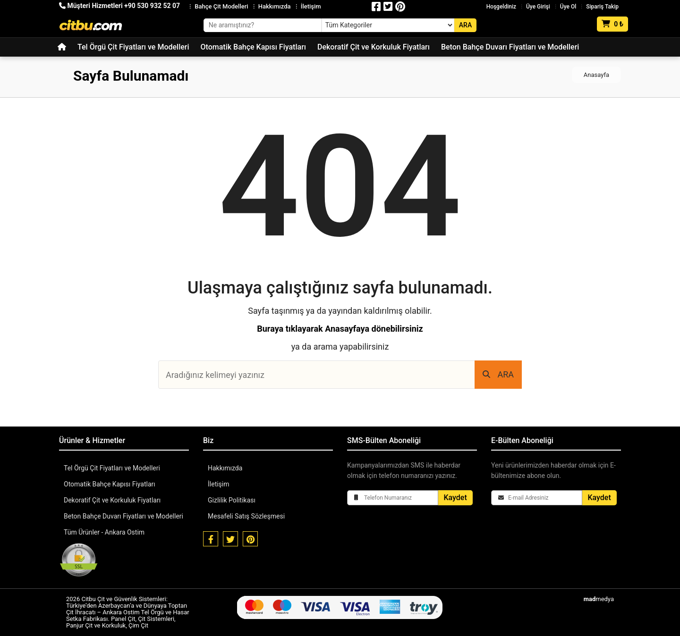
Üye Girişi (538, 6)
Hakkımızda (274, 6)
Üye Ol (568, 6)
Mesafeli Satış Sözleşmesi (246, 516)
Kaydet (455, 497)
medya (599, 599)
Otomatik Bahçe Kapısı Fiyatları (253, 46)
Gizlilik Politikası (231, 500)
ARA (498, 374)
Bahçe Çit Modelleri (221, 6)
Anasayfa (596, 74)
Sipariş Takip (602, 6)
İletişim (311, 6)
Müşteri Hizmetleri (119, 5)
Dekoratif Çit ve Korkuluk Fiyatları (373, 46)
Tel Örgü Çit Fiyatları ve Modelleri (133, 46)
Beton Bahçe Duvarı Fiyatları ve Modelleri (510, 46)
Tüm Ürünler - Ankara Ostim (104, 532)
